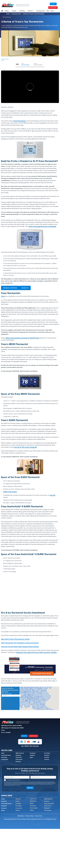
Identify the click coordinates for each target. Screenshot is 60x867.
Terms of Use (38, 816)
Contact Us (24, 288)
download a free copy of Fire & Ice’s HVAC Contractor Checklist (36, 652)
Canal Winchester (6, 803)
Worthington (48, 810)
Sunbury (46, 801)
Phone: (3, 730)
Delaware (4, 808)
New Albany (33, 801)
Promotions (4, 759)
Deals (47, 11)
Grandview (19, 805)
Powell (32, 810)
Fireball (46, 757)
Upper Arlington (49, 803)
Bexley (3, 799)
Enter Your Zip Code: (7, 693)
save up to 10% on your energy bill (25, 447)
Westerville (47, 805)
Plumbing (18, 755)
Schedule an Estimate (10, 288)
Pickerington (34, 808)
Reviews (32, 755)
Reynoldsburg (48, 799)
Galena (18, 801)
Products (33, 753)
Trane (3, 296)
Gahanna (18, 799)
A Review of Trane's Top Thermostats (33, 14)
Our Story (47, 753)
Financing (4, 757)
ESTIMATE (53, 4)
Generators (19, 759)
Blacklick (4, 801)
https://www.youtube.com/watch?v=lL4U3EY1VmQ (22, 338)
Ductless (18, 761)
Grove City (19, 808)
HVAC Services (20, 753)
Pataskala (33, 805)
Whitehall (47, 808)
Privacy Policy (18, 785)
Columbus (4, 805)
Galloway (18, 803)
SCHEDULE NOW (53, 7)
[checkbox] (5, 780)
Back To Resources (6, 17)
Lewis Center (33, 798)
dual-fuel (52, 495)
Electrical (19, 757)
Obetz (32, 803)
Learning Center (40, 11)
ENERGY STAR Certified (10, 492)
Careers (46, 759)
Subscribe (30, 788)
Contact (46, 755)
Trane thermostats (19, 121)
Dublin (3, 810)
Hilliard (18, 810)
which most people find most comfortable (42, 226)
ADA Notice (21, 816)
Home (8, 14)
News (31, 757)
